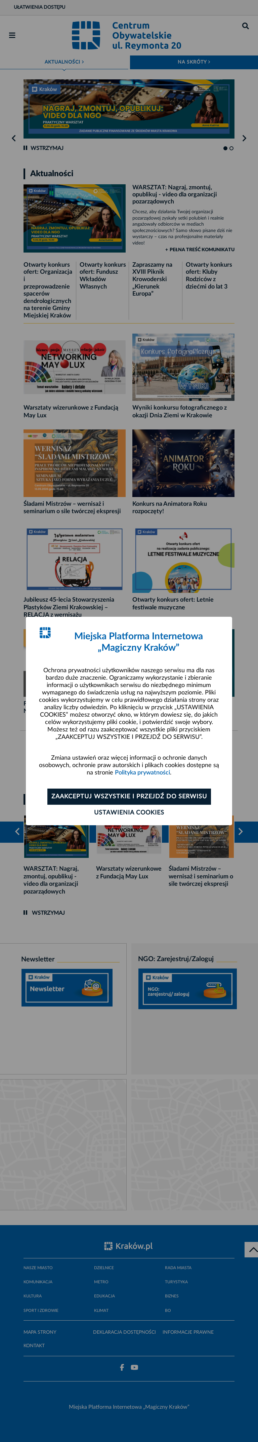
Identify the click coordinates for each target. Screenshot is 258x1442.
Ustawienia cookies (129, 813)
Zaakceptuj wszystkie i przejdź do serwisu (129, 797)
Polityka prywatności (142, 773)
